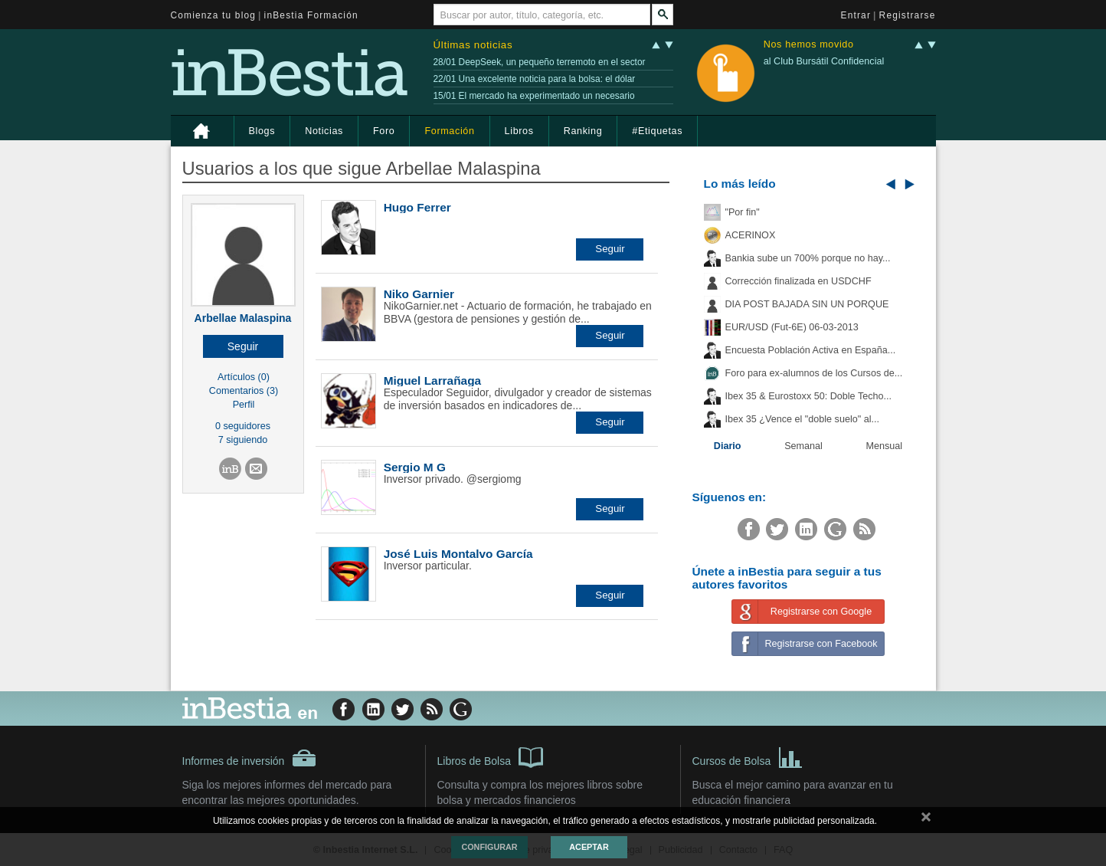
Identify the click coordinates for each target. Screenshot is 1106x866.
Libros (519, 131)
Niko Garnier (419, 293)
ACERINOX (750, 235)
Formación (449, 131)
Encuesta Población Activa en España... (810, 350)
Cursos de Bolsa (747, 756)
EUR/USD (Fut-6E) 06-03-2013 (792, 327)
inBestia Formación (311, 15)
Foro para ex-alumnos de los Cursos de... (814, 373)
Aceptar (588, 846)
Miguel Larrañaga (432, 380)
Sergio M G (415, 467)
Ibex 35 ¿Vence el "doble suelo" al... (802, 419)
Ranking (583, 131)
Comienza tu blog (214, 15)
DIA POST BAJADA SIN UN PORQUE (807, 304)
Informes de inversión (249, 757)
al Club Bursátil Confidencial (824, 61)
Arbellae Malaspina (243, 318)
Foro (383, 131)
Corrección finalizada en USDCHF (798, 281)
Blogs (262, 131)
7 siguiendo (242, 440)
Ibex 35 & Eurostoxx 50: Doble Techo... (808, 396)
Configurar (489, 846)
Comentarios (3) (243, 390)
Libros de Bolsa (490, 756)
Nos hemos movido (809, 45)
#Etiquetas (657, 131)
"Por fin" (742, 212)
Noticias (324, 131)
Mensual (884, 446)
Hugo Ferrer (417, 207)
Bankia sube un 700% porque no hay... (808, 258)
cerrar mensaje (926, 820)
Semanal (803, 446)
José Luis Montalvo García (458, 553)
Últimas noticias (473, 45)
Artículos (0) (244, 377)
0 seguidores (242, 426)
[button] (243, 346)
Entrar (856, 15)
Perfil (244, 404)
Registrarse (907, 15)
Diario (727, 446)
